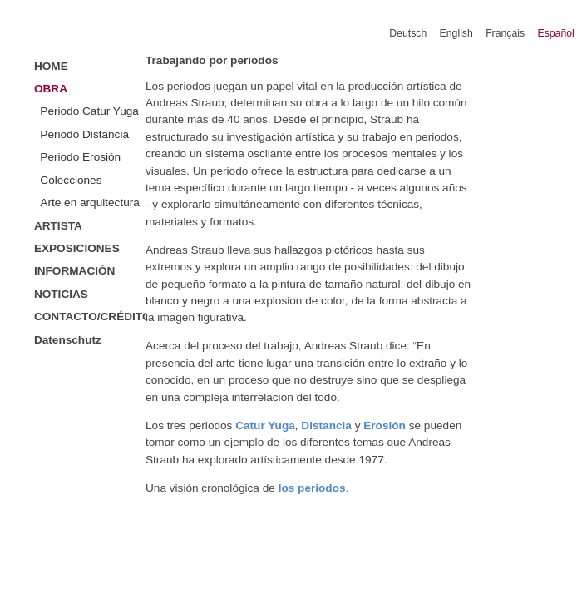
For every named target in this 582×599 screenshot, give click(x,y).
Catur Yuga (265, 425)
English (456, 33)
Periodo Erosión (80, 157)
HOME (51, 66)
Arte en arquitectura (90, 202)
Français (505, 33)
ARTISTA (58, 226)
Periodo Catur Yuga (89, 111)
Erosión (384, 425)
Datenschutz (67, 340)
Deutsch (408, 33)
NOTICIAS (61, 294)
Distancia (326, 425)
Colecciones (70, 180)
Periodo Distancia (84, 134)
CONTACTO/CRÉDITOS (90, 316)
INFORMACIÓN (75, 271)
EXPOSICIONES (77, 248)
